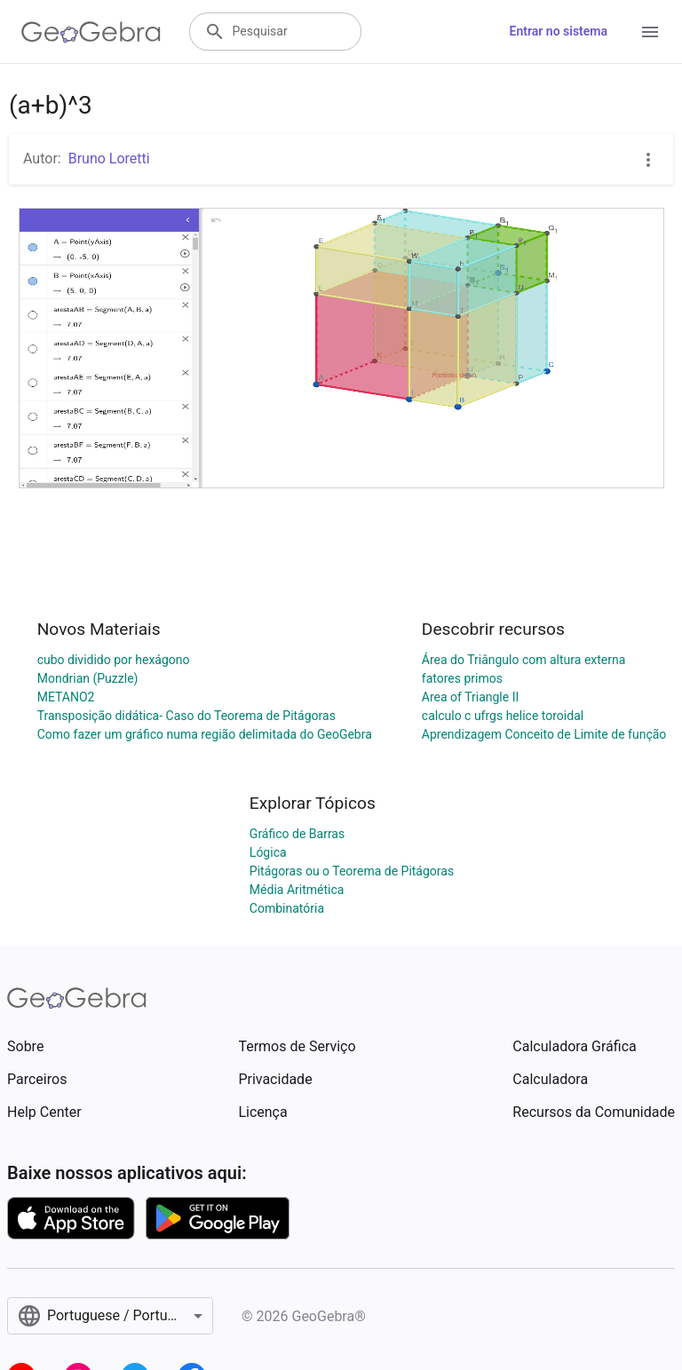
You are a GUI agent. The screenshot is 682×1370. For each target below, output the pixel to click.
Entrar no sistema (558, 31)
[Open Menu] (650, 32)
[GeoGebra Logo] (91, 32)
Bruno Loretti (109, 158)
